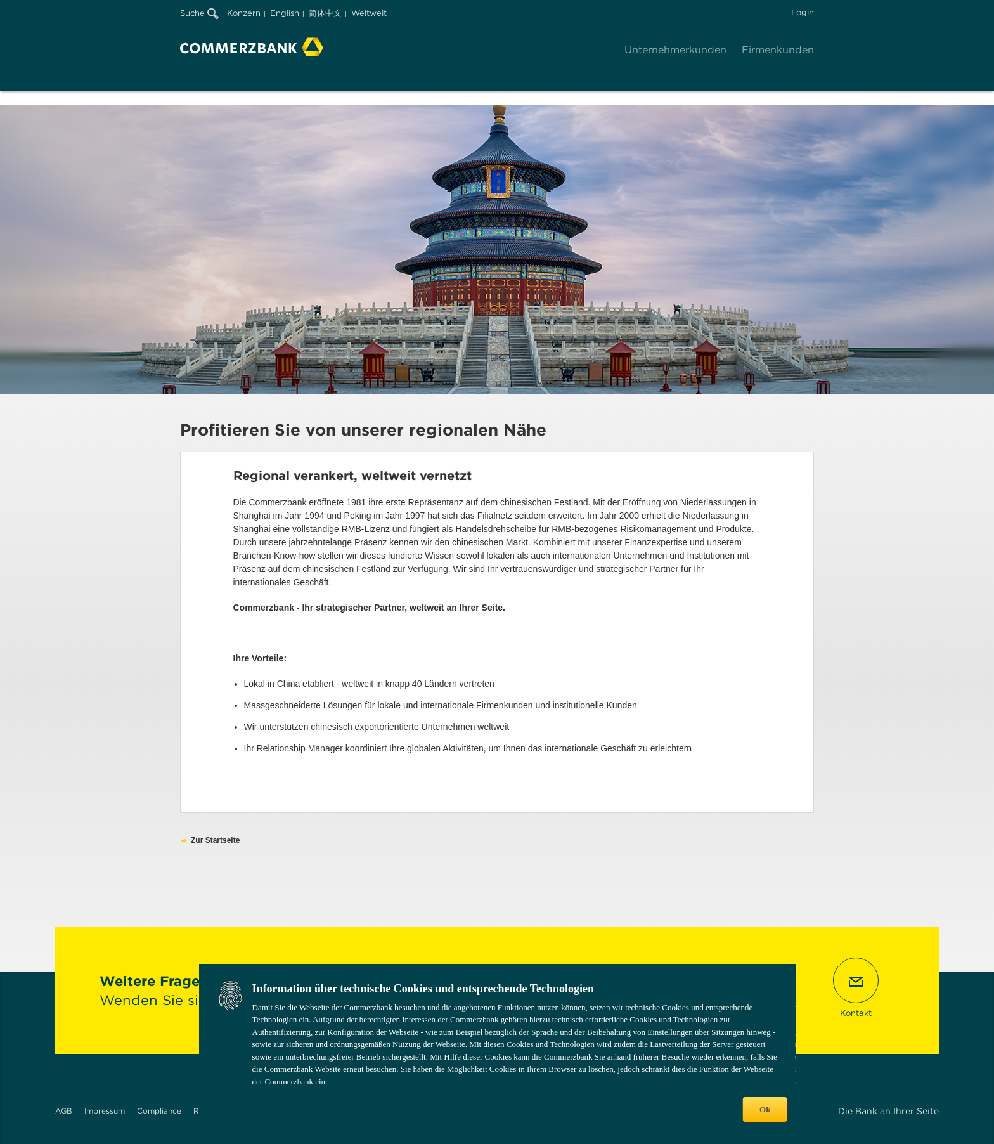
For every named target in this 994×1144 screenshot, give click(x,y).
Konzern (244, 13)
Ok (764, 1109)
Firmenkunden (778, 50)
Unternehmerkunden (675, 50)
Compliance (159, 1110)
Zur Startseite (215, 840)
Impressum (104, 1110)
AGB (63, 1110)
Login (802, 12)
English (284, 13)
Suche (199, 13)
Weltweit (369, 13)
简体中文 (325, 13)
